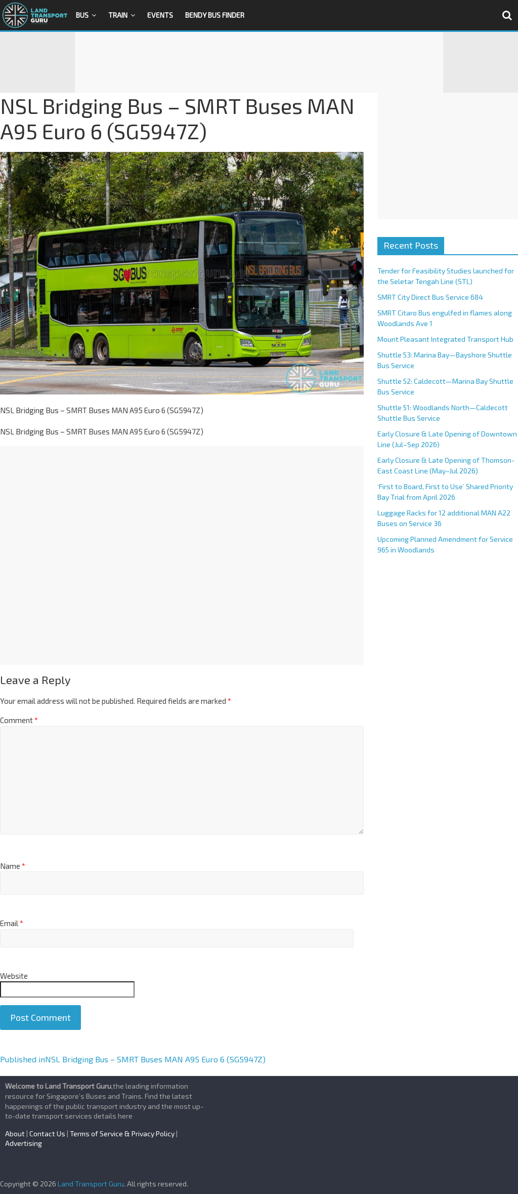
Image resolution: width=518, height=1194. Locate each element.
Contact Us (47, 1133)
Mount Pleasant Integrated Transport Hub (445, 339)
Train (117, 15)
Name (12, 865)
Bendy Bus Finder (214, 15)
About (15, 1133)
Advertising (23, 1143)
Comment (19, 720)
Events (160, 15)
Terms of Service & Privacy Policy (122, 1133)
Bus (82, 15)
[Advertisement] (259, 62)
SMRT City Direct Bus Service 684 (430, 297)
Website (14, 975)
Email (11, 923)
